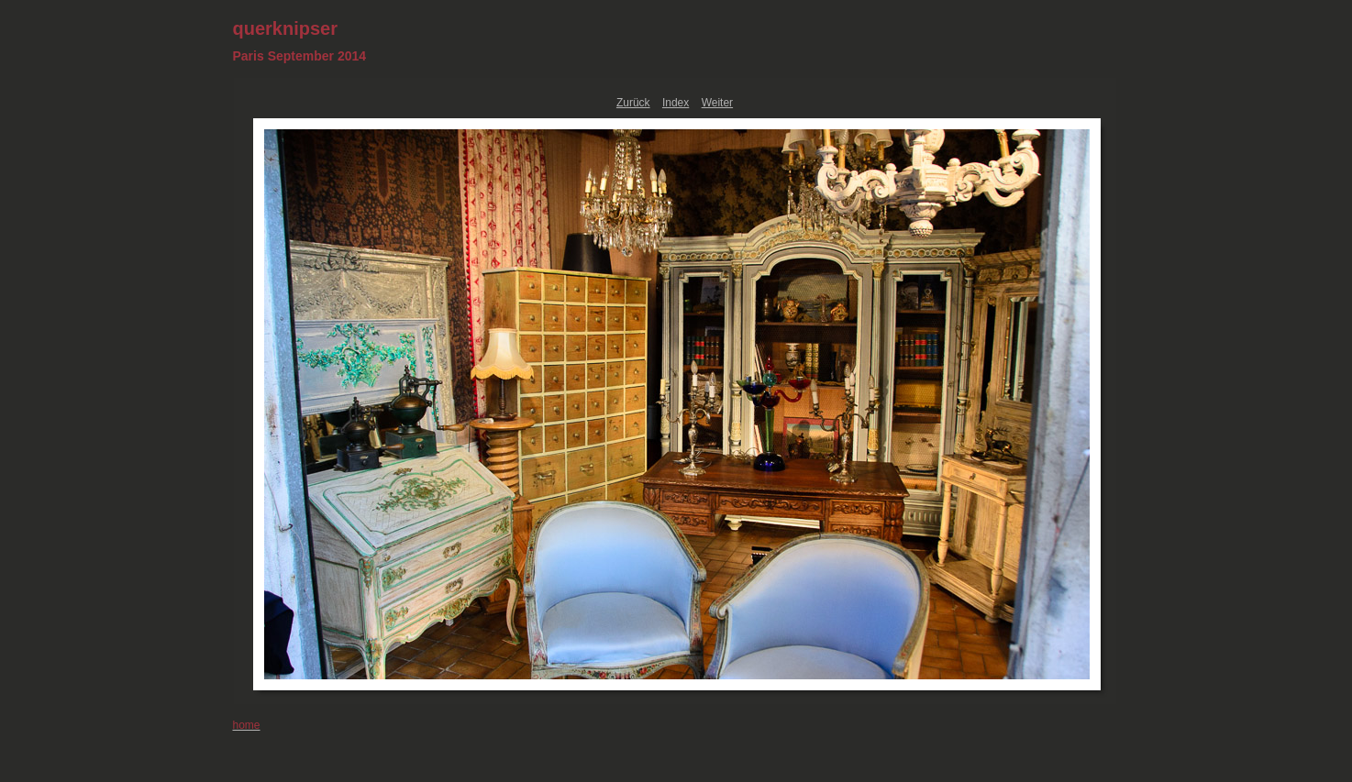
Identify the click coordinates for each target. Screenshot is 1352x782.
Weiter (717, 102)
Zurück (633, 102)
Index (675, 102)
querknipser (285, 28)
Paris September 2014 (300, 56)
